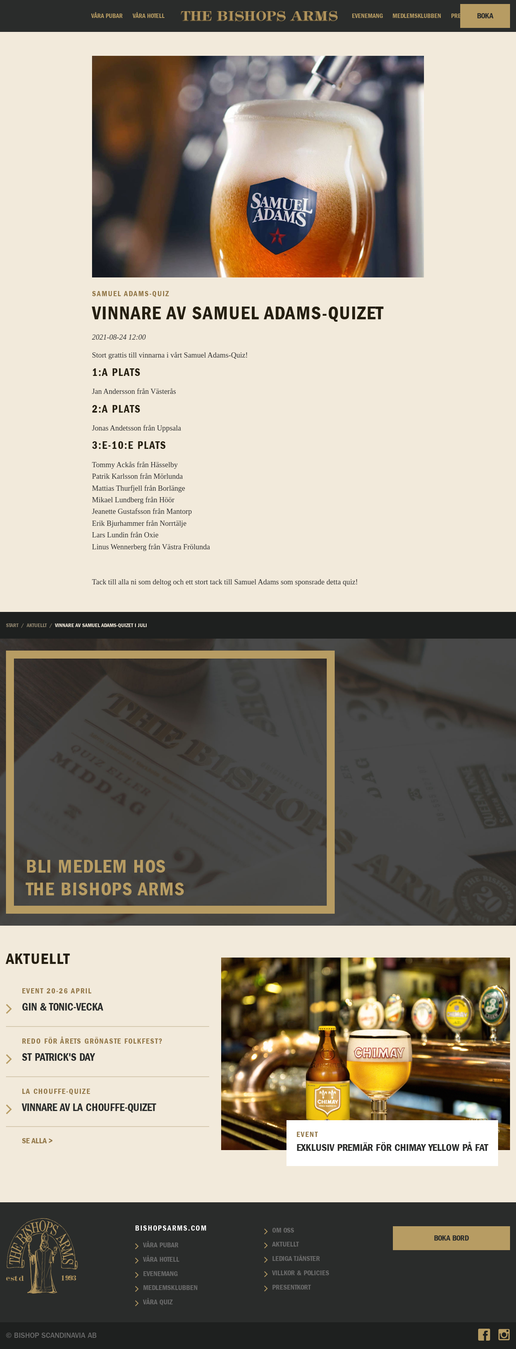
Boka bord (451, 1238)
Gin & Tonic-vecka (115, 1000)
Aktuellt (285, 1244)
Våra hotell (149, 16)
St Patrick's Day (115, 1050)
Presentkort (291, 1287)
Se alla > (37, 1141)
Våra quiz (158, 1302)
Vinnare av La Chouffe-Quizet (115, 1100)
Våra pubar (107, 16)
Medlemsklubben (416, 16)
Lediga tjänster (296, 1258)
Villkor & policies (300, 1273)
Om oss (283, 1230)
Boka (485, 16)
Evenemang (367, 16)
